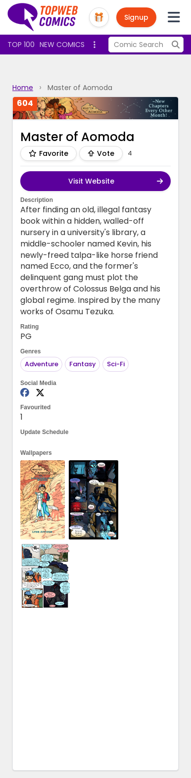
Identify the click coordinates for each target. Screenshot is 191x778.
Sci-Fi (116, 364)
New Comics (62, 44)
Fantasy (82, 364)
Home (22, 88)
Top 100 (21, 44)
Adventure (41, 364)
